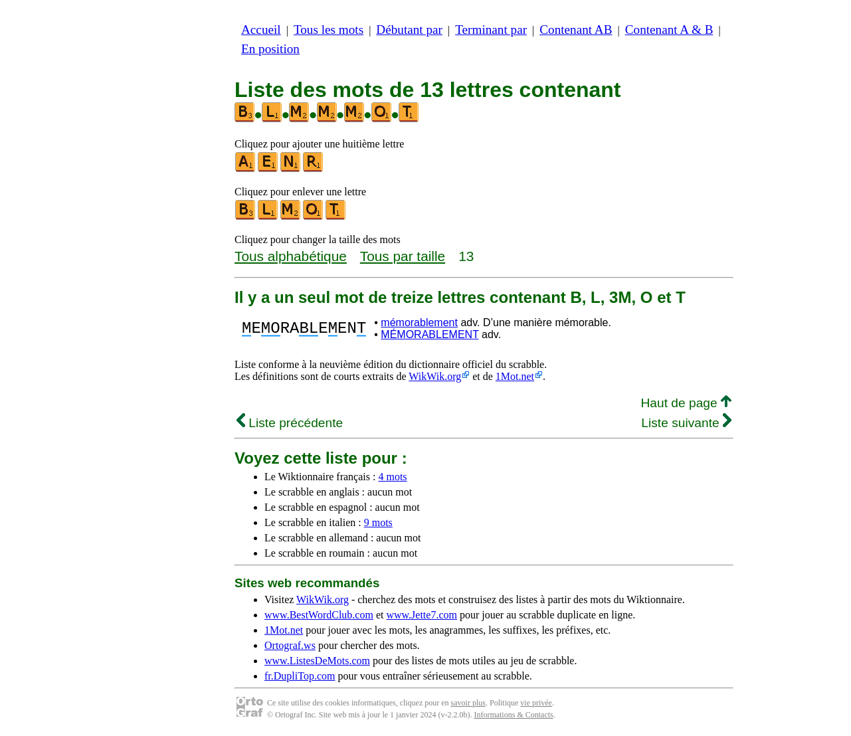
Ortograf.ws (290, 645)
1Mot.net (515, 376)
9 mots (378, 522)
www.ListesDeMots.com (317, 660)
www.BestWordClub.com (318, 614)
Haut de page (685, 403)
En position (270, 49)
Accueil (261, 30)
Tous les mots (328, 30)
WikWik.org (435, 376)
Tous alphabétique (291, 256)
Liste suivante (686, 423)
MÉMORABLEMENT (429, 334)
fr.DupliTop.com (299, 676)
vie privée (536, 702)
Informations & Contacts (513, 714)
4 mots (392, 476)
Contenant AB (575, 30)
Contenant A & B (669, 30)
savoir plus (468, 702)
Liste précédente (289, 423)
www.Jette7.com (421, 614)
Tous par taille (402, 256)
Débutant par (409, 30)
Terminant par (491, 30)
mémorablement (419, 322)
